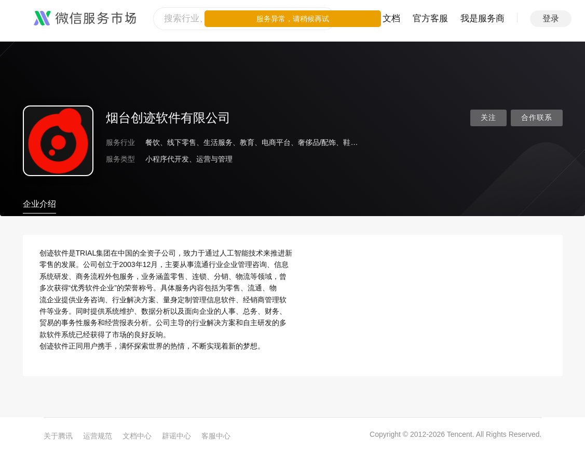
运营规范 (97, 436)
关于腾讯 (58, 436)
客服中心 (215, 436)
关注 (488, 118)
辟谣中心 (176, 436)
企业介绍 (39, 203)
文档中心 (137, 436)
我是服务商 (482, 18)
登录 (550, 18)
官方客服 (430, 18)
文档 (391, 18)
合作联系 (536, 118)
